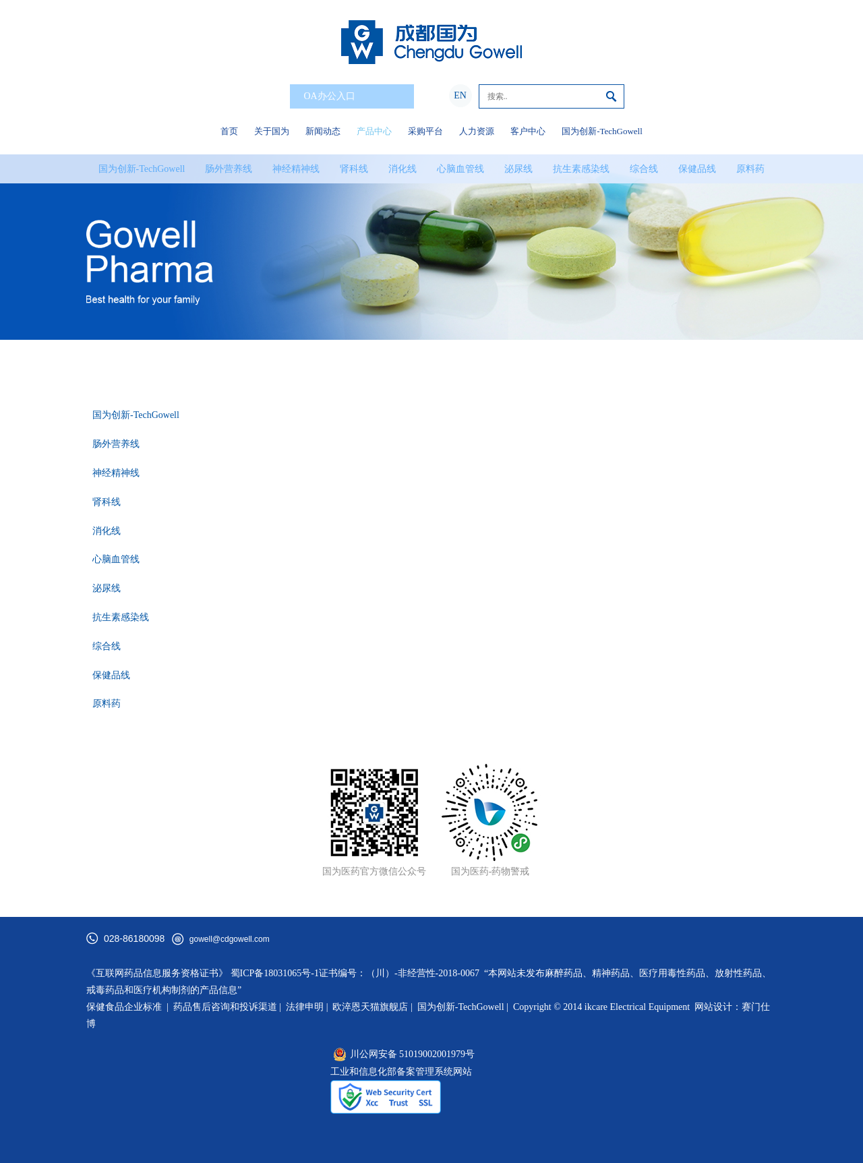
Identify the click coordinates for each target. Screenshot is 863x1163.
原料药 (750, 169)
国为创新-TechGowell (602, 131)
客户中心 (527, 131)
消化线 (402, 169)
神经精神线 (296, 169)
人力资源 (476, 131)
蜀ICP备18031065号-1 (275, 973)
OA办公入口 (354, 97)
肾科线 (354, 169)
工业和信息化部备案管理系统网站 (401, 1072)
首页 (229, 131)
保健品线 (697, 169)
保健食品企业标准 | (127, 1007)
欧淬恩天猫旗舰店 (370, 1007)
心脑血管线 (460, 169)
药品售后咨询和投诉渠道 (226, 1007)
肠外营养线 (228, 169)
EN (460, 95)
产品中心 (374, 131)
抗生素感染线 (581, 169)
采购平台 (425, 131)
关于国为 (271, 131)
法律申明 (305, 1007)
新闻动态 (322, 131)
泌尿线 (518, 169)
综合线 (644, 169)
